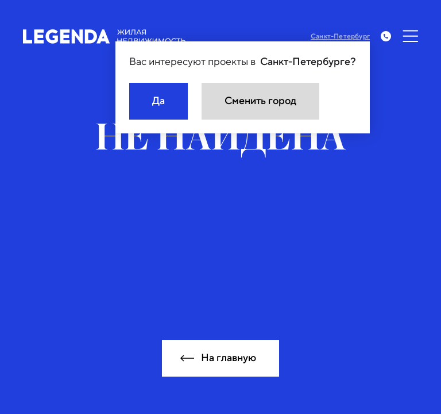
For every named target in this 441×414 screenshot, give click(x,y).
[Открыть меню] (410, 36)
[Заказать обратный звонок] (386, 36)
